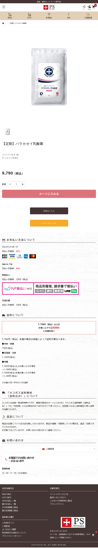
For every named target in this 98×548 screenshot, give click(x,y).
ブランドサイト (57, 505)
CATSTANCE (6, 498)
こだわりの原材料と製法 (61, 501)
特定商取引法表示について (14, 533)
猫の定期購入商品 (10, 511)
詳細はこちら (49, 211)
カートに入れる (49, 194)
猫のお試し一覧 (9, 505)
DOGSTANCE (6, 495)
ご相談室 (48, 449)
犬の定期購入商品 (10, 508)
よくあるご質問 (9, 530)
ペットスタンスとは (59, 495)
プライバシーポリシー (12, 537)
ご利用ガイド (8, 524)
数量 (4, 185)
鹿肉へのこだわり (58, 498)
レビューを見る (11, 158)
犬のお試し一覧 (9, 501)
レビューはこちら (49, 224)
